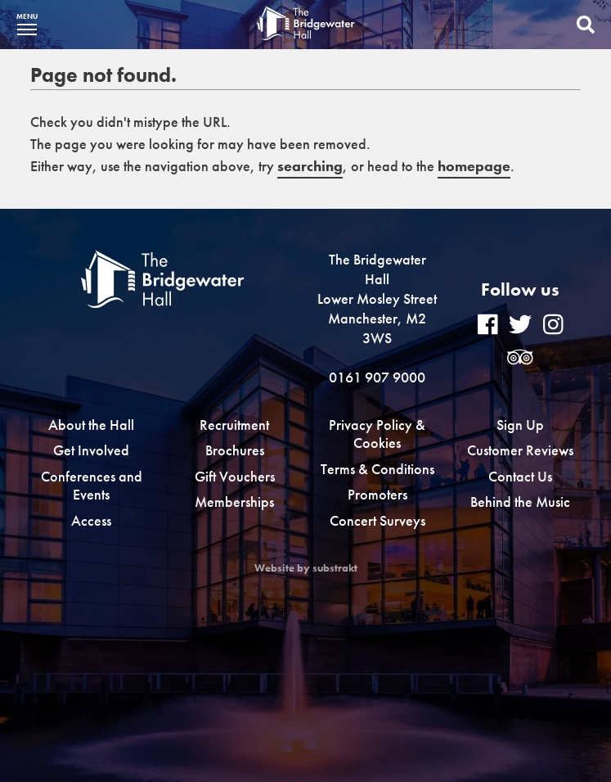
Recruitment (234, 424)
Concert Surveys (377, 520)
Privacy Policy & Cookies (377, 434)
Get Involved (91, 450)
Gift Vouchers (235, 476)
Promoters (377, 494)
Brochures (234, 450)
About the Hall (91, 424)
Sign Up (520, 424)
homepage (474, 165)
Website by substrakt (305, 568)
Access (91, 520)
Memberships (234, 501)
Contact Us (520, 476)
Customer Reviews (520, 450)
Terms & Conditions (377, 468)
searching (310, 165)
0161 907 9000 (377, 377)
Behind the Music (520, 501)
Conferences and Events (91, 485)
